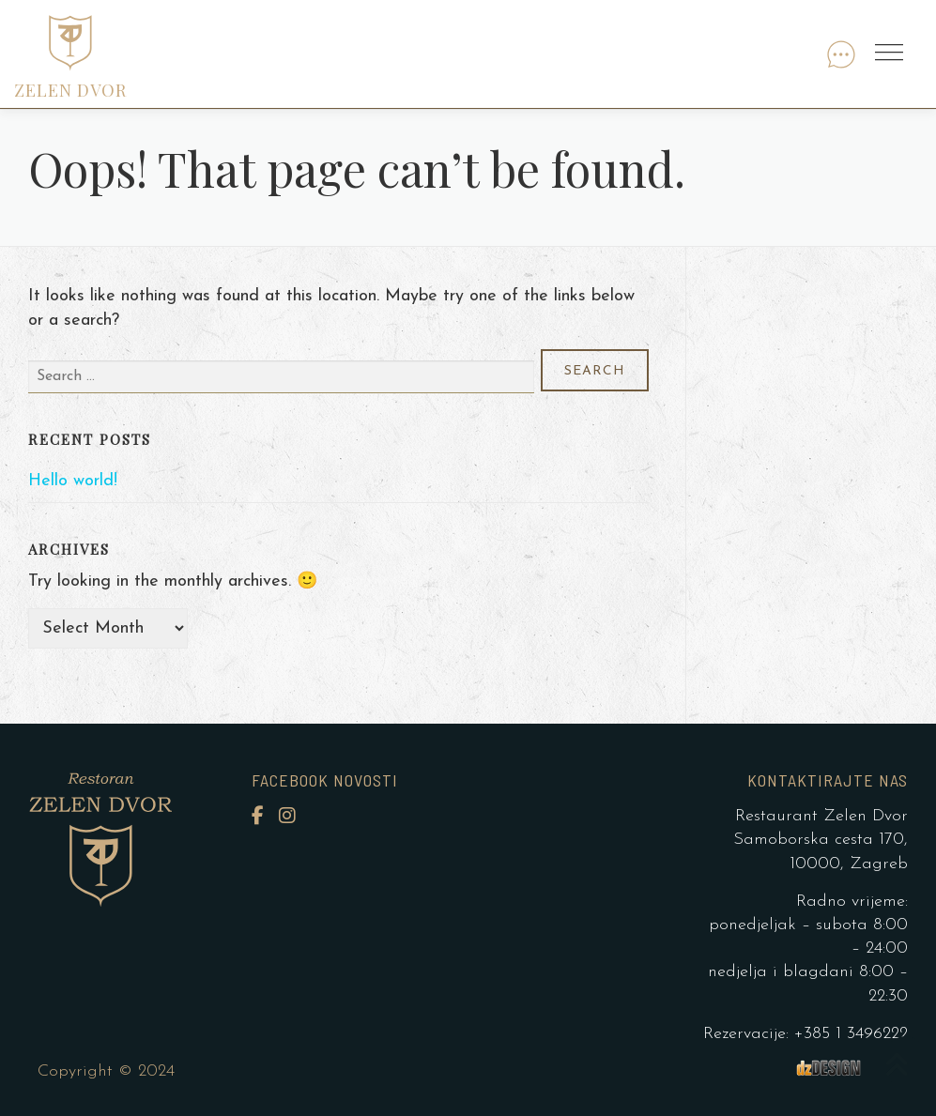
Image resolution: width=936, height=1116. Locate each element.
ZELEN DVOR (70, 90)
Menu (891, 54)
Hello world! (72, 481)
